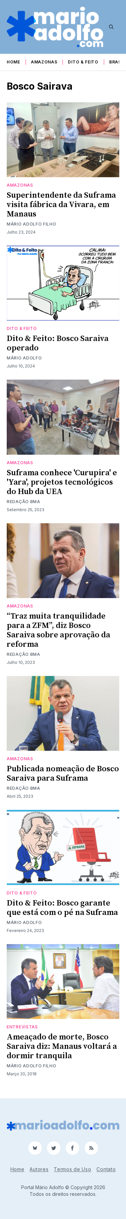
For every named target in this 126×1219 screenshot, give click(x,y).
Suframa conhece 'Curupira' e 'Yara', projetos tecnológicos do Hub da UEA (62, 482)
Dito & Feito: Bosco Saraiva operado (58, 343)
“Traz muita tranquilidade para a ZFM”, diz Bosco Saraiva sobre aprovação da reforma (58, 630)
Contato (106, 1169)
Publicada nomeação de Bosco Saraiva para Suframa (63, 773)
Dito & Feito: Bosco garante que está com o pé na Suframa (62, 908)
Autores (39, 1169)
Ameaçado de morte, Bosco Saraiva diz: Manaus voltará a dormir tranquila (62, 1046)
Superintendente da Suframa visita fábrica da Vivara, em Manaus (61, 204)
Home (13, 61)
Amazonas (44, 61)
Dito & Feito (83, 61)
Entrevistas (22, 1026)
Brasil (117, 61)
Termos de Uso (72, 1169)
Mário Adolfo (24, 357)
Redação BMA (23, 501)
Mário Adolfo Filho (31, 224)
